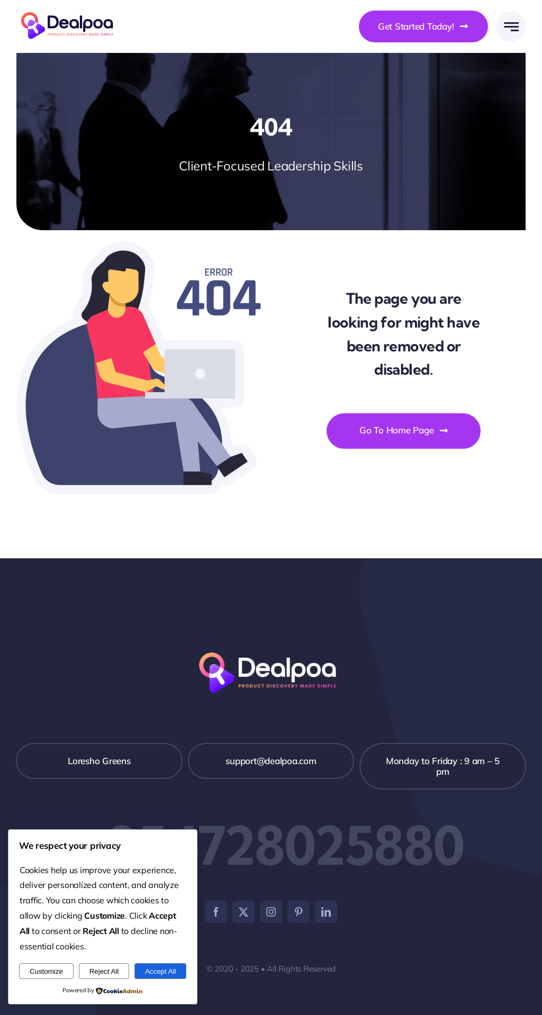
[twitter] (243, 912)
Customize (46, 971)
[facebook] (216, 912)
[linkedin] (326, 912)
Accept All (160, 971)
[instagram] (271, 912)
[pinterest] (298, 912)
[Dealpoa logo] (70, 10)
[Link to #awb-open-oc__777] (511, 27)
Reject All (104, 971)
